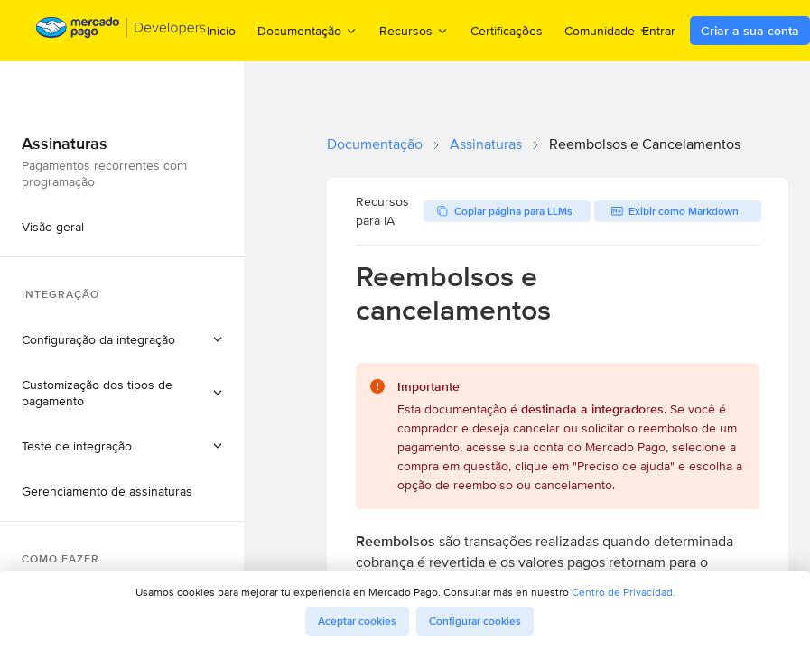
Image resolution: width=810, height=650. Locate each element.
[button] (122, 339)
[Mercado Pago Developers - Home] (121, 31)
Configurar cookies (475, 621)
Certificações (506, 31)
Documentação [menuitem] (307, 30)
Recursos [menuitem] (414, 30)
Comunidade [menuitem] (607, 30)
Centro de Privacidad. (623, 591)
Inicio (221, 31)
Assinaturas (486, 144)
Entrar (658, 31)
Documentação (375, 144)
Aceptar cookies (357, 621)
